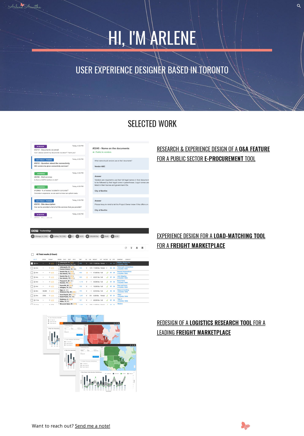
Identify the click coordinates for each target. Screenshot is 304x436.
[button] (299, 6)
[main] (152, 55)
